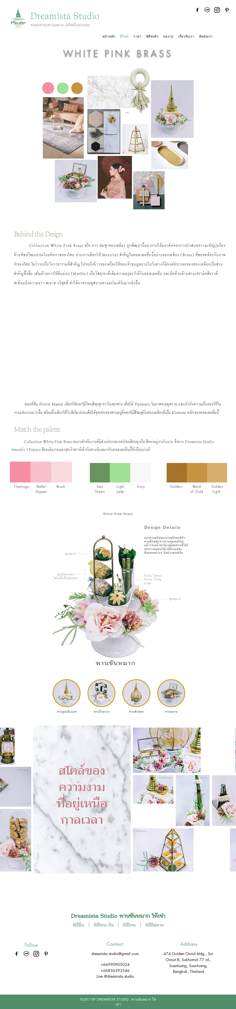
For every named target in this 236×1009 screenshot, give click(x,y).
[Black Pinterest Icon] (227, 10)
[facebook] (197, 10)
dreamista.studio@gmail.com (115, 953)
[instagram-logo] (217, 10)
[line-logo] (207, 10)
